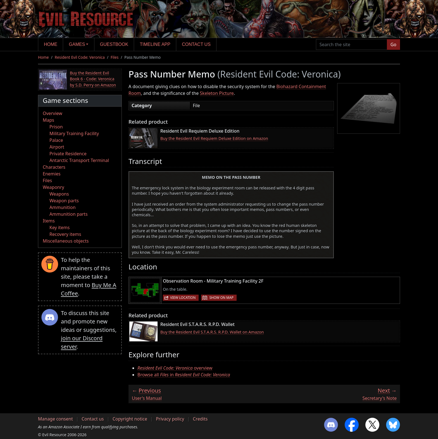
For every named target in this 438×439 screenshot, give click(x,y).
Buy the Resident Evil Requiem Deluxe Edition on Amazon (214, 138)
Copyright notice (130, 419)
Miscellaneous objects (66, 241)
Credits (200, 419)
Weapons (59, 194)
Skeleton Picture (217, 93)
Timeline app (155, 44)
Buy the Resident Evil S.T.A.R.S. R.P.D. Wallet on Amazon (212, 332)
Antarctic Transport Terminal (79, 160)
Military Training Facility (74, 133)
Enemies (52, 174)
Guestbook (114, 44)
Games (77, 44)
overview (174, 368)
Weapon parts (64, 201)
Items (49, 221)
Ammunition (62, 207)
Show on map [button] (221, 297)
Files (114, 57)
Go (393, 44)
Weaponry (53, 187)
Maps (48, 120)
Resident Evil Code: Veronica (80, 57)
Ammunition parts (68, 214)
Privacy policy (170, 419)
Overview (52, 113)
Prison (56, 127)
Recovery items (65, 234)
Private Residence (68, 154)
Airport (56, 147)
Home (50, 44)
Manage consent (55, 419)
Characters (54, 167)
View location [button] (183, 297)
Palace (56, 140)
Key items (59, 227)
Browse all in (183, 375)
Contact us (196, 44)
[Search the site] (351, 44)
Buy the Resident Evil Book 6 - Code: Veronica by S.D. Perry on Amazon (93, 79)
